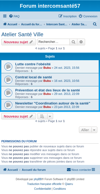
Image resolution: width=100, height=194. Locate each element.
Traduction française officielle (44, 184)
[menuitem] (14, 16)
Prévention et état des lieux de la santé (47, 90)
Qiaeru (69, 184)
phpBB (38, 179)
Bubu (47, 67)
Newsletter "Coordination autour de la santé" (52, 103)
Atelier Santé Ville (22, 34)
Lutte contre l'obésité (33, 64)
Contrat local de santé (33, 77)
